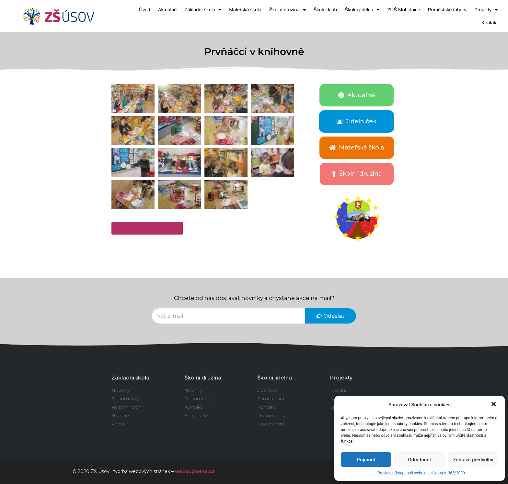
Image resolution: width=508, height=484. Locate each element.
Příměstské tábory (447, 9)
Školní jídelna (362, 10)
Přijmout (366, 460)
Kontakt (489, 22)
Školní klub (325, 9)
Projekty (486, 10)
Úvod (144, 9)
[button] (494, 405)
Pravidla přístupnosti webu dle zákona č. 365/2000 (421, 473)
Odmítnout (419, 460)
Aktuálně (167, 9)
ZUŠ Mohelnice (403, 9)
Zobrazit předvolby (473, 460)
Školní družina (287, 10)
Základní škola (202, 10)
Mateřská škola (245, 9)
